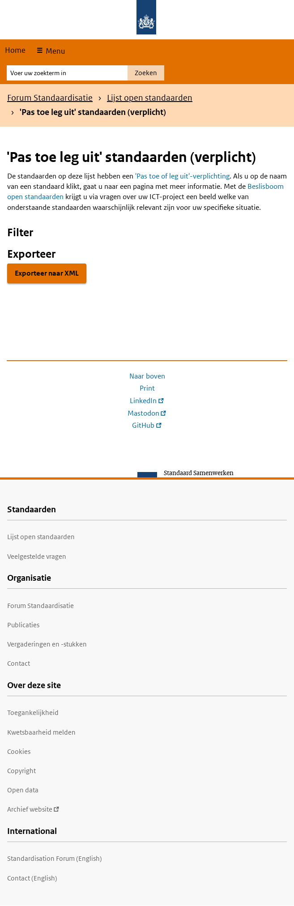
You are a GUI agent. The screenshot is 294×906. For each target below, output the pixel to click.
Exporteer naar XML (47, 273)
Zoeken (146, 72)
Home (15, 50)
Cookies (18, 751)
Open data (22, 790)
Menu (54, 51)
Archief (33, 809)
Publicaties (23, 625)
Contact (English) (32, 878)
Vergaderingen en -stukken (47, 644)
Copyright (21, 770)
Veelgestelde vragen (36, 556)
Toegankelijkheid (33, 712)
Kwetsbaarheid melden (41, 732)
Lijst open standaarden (149, 98)
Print (147, 388)
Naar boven (147, 376)
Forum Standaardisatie (50, 98)
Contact (18, 663)
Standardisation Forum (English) (54, 858)
